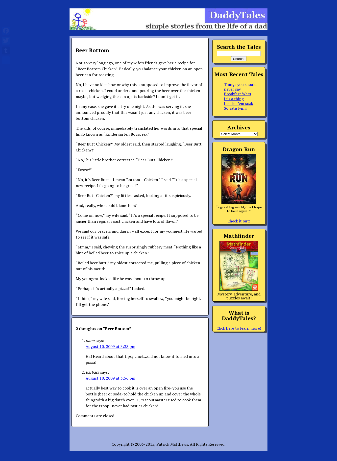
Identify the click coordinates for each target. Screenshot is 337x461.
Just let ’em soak (238, 103)
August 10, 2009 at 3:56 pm (110, 378)
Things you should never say (240, 87)
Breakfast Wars (237, 94)
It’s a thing (234, 98)
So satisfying (235, 108)
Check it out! (238, 221)
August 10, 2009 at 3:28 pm (110, 346)
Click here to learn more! (239, 328)
